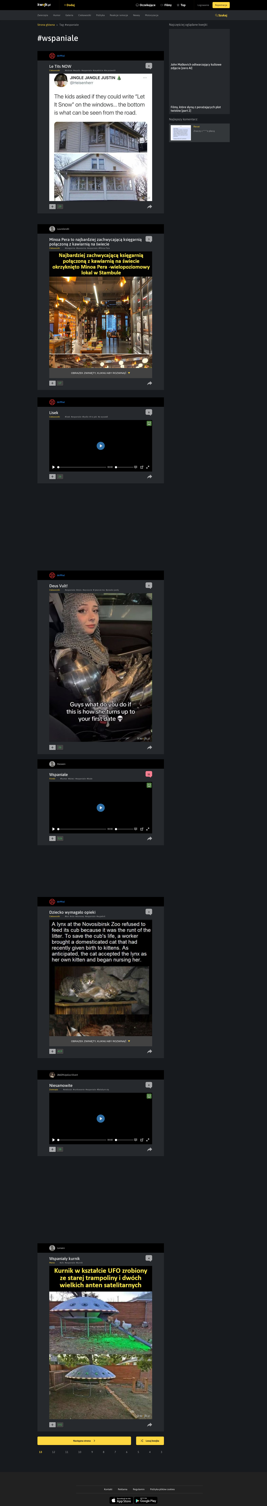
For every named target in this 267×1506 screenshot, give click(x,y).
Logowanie (203, 5)
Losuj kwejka (150, 1440)
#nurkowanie (79, 1089)
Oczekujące (148, 5)
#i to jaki (93, 417)
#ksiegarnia (70, 248)
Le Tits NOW (60, 66)
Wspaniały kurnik (64, 1258)
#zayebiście (98, 70)
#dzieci (71, 778)
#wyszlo (76, 70)
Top (183, 5)
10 (79, 1451)
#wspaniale (86, 70)
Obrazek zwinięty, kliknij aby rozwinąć (99, 373)
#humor (63, 778)
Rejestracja (221, 5)
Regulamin (139, 1489)
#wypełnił (100, 916)
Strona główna (46, 24)
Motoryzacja (151, 15)
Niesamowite (61, 1085)
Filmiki (52, 778)
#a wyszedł (103, 417)
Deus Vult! (58, 586)
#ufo (62, 1263)
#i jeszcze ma (99, 590)
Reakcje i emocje (119, 15)
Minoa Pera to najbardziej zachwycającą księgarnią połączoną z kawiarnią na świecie (95, 241)
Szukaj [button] (222, 15)
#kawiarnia (81, 248)
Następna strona (84, 1440)
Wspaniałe (58, 774)
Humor (56, 15)
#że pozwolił (110, 70)
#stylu (79, 590)
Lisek (53, 412)
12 (53, 1451)
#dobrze (68, 70)
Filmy (168, 5)
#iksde (89, 778)
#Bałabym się (103, 1089)
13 (40, 1451)
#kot (67, 916)
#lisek (67, 417)
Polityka (100, 15)
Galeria (69, 15)
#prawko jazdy (112, 590)
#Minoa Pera (104, 248)
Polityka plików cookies (162, 1489)
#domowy (79, 916)
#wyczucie (87, 590)
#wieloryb (67, 1089)
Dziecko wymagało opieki (72, 912)
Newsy (136, 15)
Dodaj (71, 5)
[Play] (53, 467)
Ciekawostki (84, 15)
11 (66, 1451)
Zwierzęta (42, 15)
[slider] (81, 467)
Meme (52, 1263)
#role (72, 916)
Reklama (122, 1489)
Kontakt (108, 1489)
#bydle (85, 417)
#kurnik (79, 1263)
